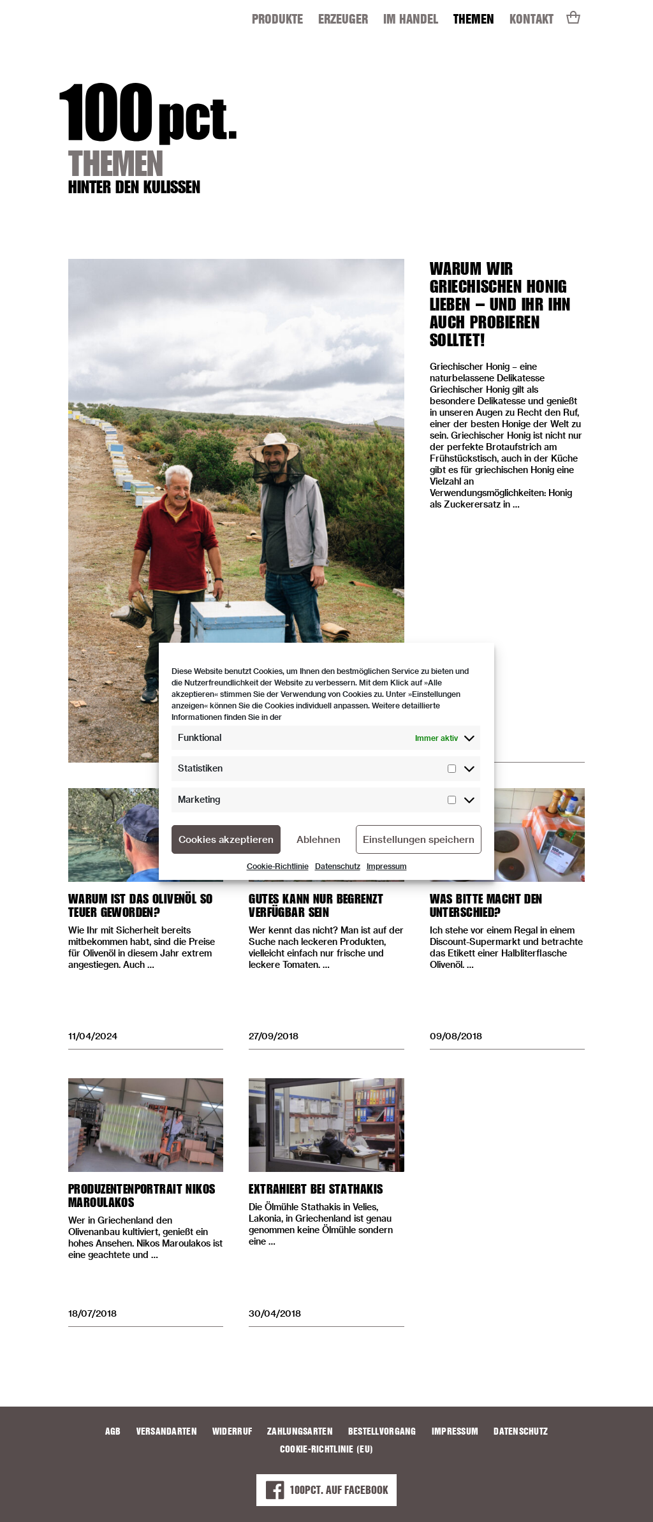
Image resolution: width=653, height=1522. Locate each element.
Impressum (387, 865)
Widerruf (232, 1431)
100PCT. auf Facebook (327, 1490)
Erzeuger (343, 19)
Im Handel (410, 19)
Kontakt (532, 19)
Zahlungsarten (300, 1431)
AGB (113, 1431)
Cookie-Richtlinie (278, 865)
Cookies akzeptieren (226, 839)
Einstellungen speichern (418, 839)
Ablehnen (319, 839)
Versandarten (166, 1431)
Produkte (277, 19)
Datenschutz (337, 865)
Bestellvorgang (382, 1431)
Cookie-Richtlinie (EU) (326, 1449)
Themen (473, 19)
